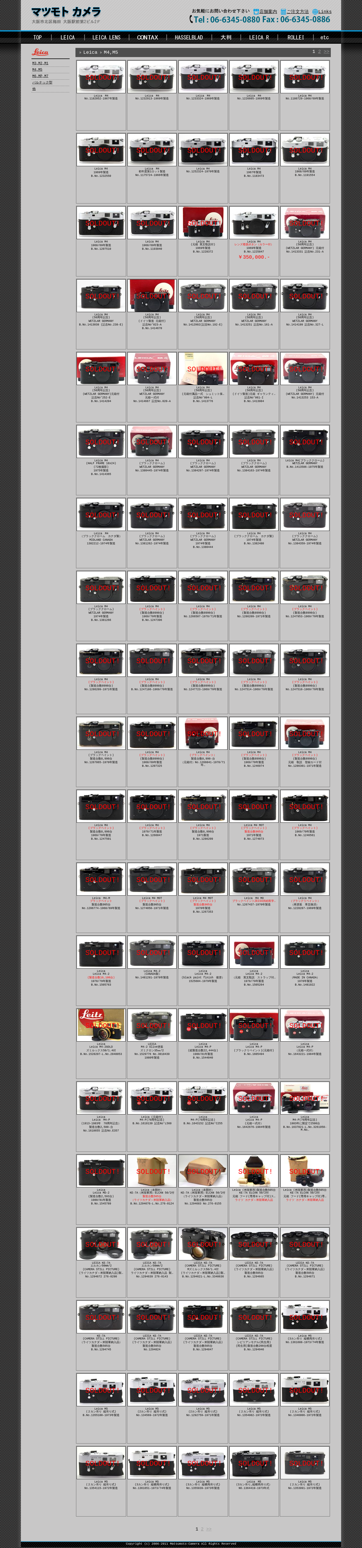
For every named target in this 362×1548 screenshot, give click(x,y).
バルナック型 (42, 82)
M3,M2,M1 (40, 63)
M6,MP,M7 (40, 76)
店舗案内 (268, 12)
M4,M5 (37, 70)
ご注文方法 (298, 12)
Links (325, 12)
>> (326, 52)
